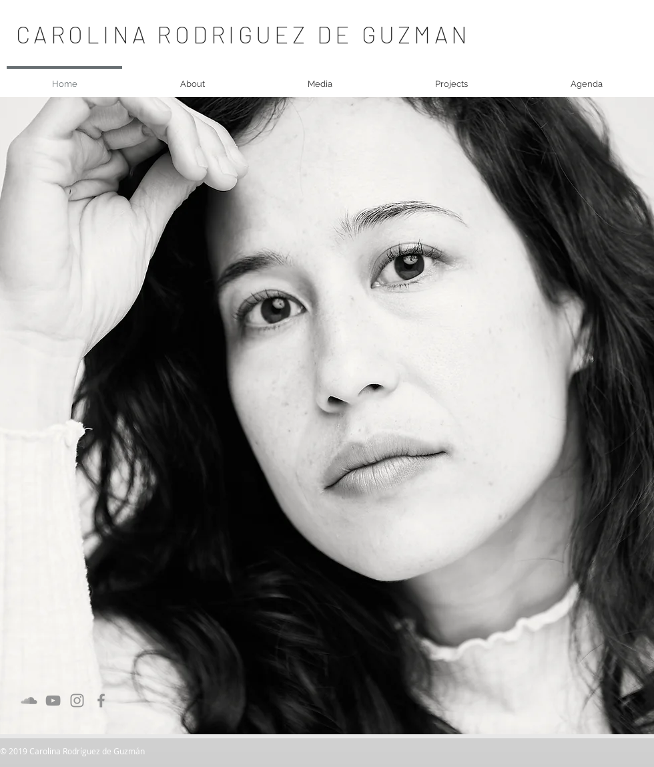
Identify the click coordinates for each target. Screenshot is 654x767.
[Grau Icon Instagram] (77, 701)
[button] (192, 78)
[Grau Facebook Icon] (101, 701)
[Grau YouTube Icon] (53, 701)
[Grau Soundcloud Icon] (29, 701)
